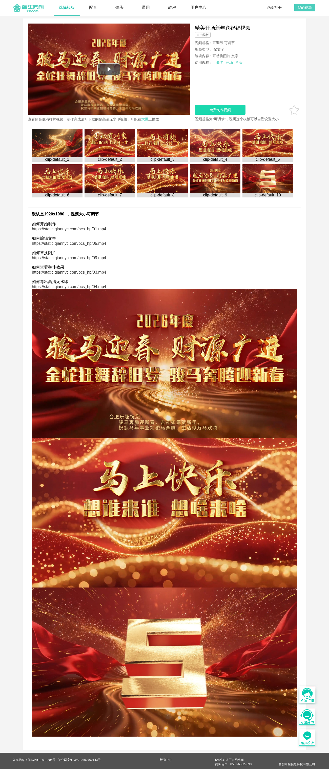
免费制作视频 (220, 110)
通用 (146, 7)
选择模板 (67, 7)
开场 (229, 62)
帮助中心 (166, 760)
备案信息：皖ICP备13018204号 (34, 760)
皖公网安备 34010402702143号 (79, 760)
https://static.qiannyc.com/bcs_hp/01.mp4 (69, 229)
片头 (238, 62)
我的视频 (305, 8)
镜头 (119, 7)
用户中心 (198, 7)
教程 (172, 7)
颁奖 (219, 62)
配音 (93, 7)
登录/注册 (274, 8)
